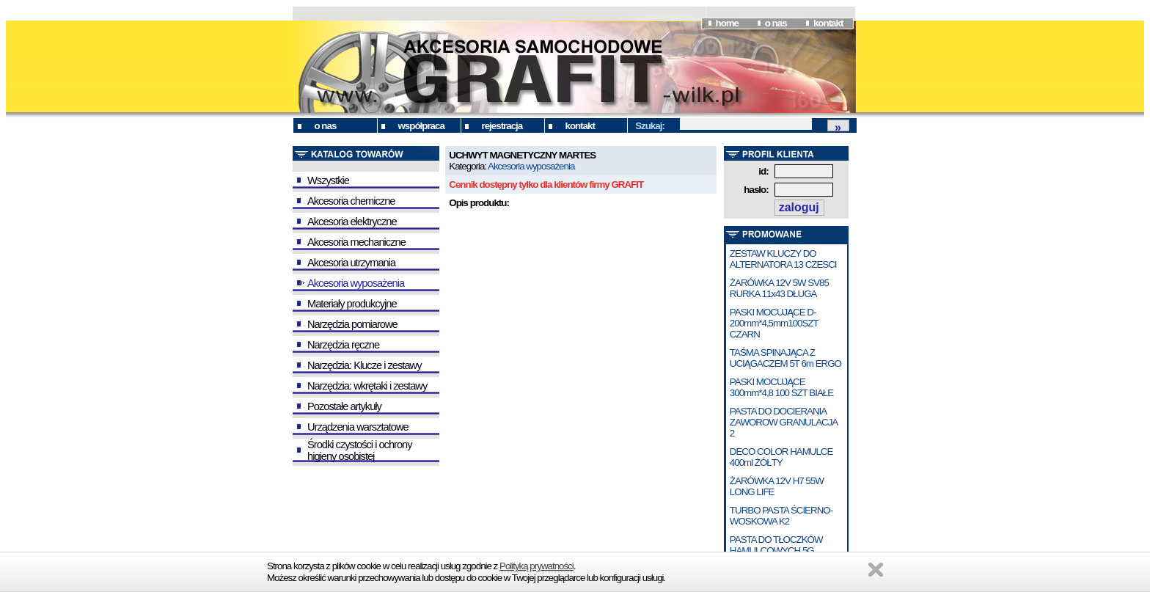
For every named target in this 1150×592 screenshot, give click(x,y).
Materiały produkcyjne (352, 304)
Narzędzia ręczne (343, 345)
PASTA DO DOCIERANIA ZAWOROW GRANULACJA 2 (784, 422)
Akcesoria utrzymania (351, 262)
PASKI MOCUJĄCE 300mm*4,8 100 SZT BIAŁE (781, 387)
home (727, 23)
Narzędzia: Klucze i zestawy (364, 365)
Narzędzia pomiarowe (352, 324)
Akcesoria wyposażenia (355, 283)
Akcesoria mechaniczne (356, 242)
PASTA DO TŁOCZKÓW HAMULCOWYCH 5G (776, 545)
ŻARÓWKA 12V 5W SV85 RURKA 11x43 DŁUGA (779, 288)
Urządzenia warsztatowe (358, 427)
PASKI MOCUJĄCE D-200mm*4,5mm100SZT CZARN (774, 323)
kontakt (828, 23)
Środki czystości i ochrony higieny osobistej (359, 450)
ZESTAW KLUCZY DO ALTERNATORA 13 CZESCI (783, 259)
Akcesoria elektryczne (352, 221)
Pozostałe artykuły (344, 406)
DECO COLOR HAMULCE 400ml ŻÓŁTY (781, 457)
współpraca (421, 125)
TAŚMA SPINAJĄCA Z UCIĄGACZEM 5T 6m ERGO (785, 358)
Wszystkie (328, 180)
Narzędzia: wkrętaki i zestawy (367, 386)
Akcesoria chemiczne (351, 201)
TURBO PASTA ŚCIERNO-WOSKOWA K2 (781, 516)
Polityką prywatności (536, 565)
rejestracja (502, 125)
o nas (776, 23)
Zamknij (875, 570)
